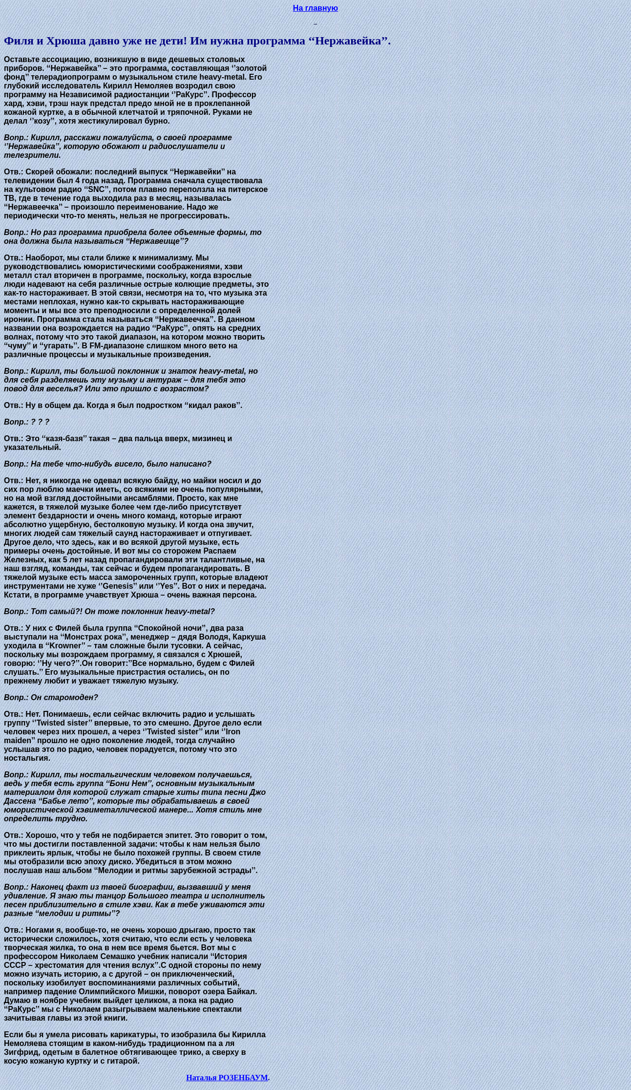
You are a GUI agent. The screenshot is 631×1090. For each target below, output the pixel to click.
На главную (315, 8)
